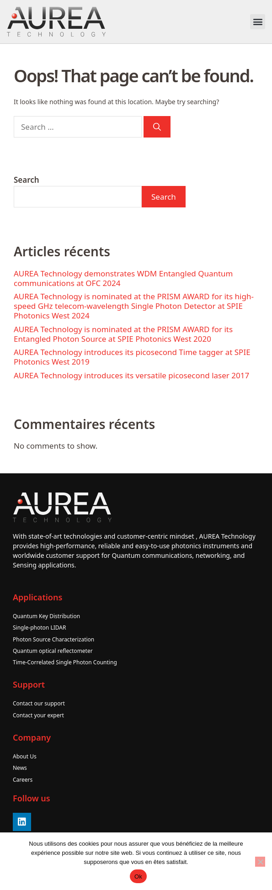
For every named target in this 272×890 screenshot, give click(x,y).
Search (26, 180)
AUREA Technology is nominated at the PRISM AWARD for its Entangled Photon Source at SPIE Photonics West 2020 (123, 334)
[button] (257, 21)
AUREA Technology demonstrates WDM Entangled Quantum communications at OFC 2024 (123, 278)
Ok (138, 876)
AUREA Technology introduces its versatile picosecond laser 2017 (131, 375)
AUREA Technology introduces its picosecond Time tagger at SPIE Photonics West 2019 (132, 357)
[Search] (157, 127)
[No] (260, 862)
